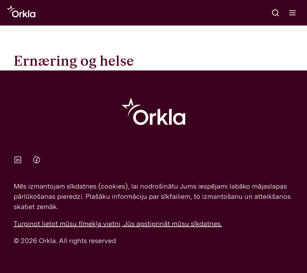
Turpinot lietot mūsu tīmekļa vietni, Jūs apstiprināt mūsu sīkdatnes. (118, 224)
